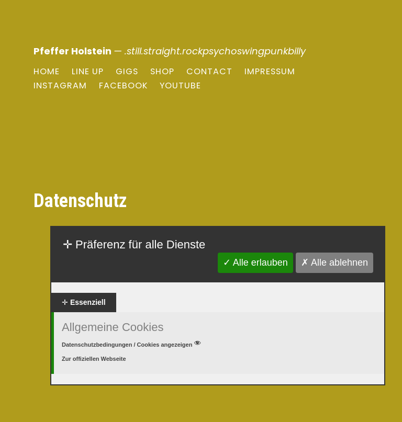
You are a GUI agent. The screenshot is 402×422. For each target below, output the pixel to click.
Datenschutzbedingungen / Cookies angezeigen (132, 344)
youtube (180, 85)
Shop (162, 71)
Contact (209, 71)
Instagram (60, 85)
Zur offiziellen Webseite (94, 359)
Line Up (88, 71)
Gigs (127, 71)
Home (47, 71)
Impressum (269, 71)
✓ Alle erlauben (255, 262)
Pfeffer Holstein (72, 51)
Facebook (123, 85)
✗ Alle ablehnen (334, 262)
